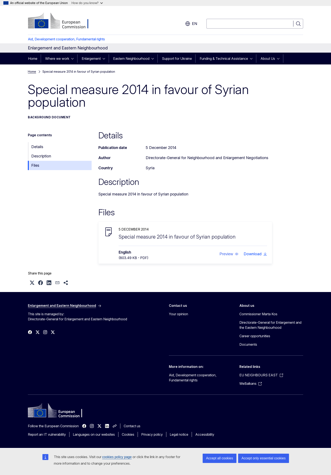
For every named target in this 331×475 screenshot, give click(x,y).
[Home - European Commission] (62, 21)
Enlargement (91, 58)
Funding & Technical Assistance (224, 58)
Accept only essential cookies (263, 458)
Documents (248, 344)
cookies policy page (117, 457)
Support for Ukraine (177, 58)
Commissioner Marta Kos (258, 314)
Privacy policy (152, 434)
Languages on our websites (94, 434)
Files (35, 165)
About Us (267, 58)
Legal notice (179, 434)
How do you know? (87, 3)
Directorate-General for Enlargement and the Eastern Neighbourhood (270, 325)
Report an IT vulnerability (47, 434)
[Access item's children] (73, 58)
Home (32, 58)
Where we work (57, 58)
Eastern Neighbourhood (131, 58)
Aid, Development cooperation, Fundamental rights (66, 39)
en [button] (191, 23)
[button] (229, 254)
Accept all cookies (219, 458)
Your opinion (178, 314)
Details (37, 147)
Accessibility (204, 434)
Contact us (132, 426)
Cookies (128, 434)
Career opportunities (254, 336)
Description (41, 156)
